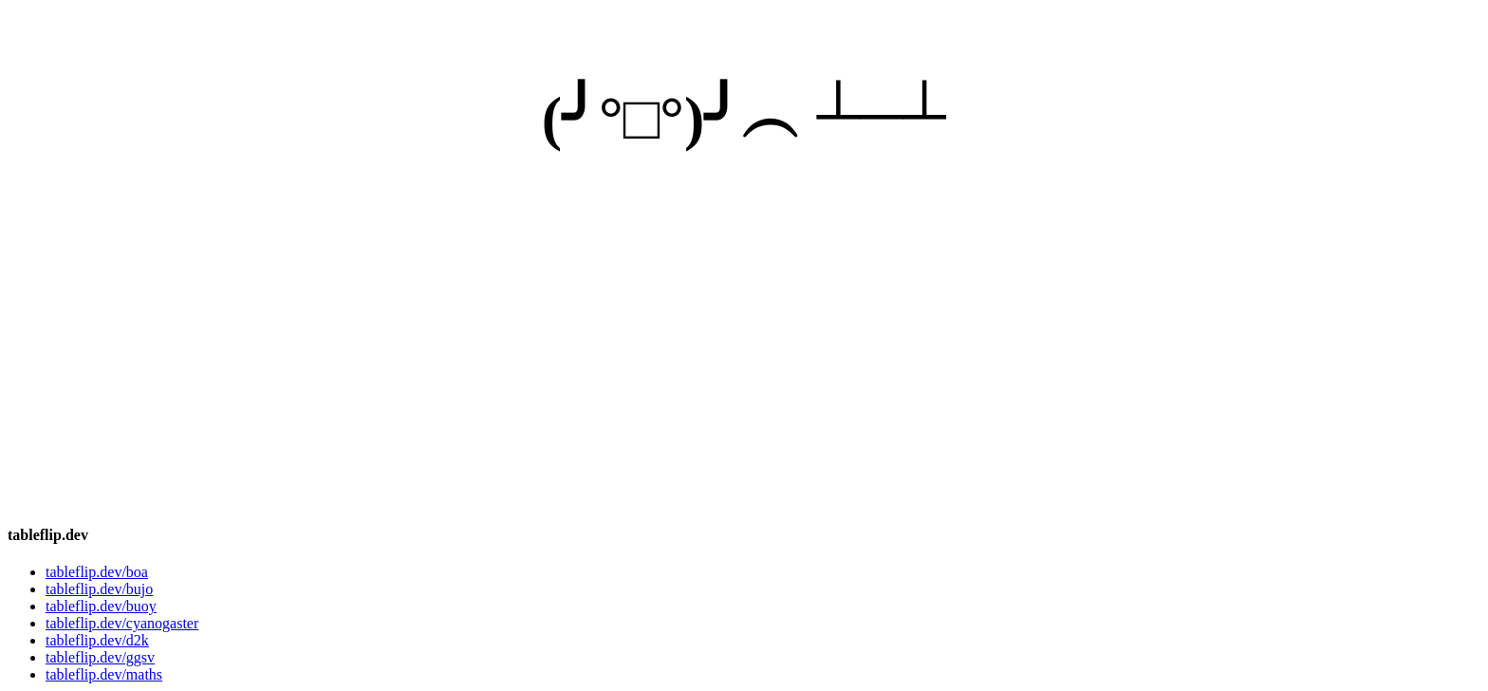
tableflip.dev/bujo (99, 589)
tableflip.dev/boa (97, 572)
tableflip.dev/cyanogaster (122, 623)
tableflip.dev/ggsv (100, 657)
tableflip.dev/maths (104, 674)
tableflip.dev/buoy (101, 606)
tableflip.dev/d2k (97, 640)
